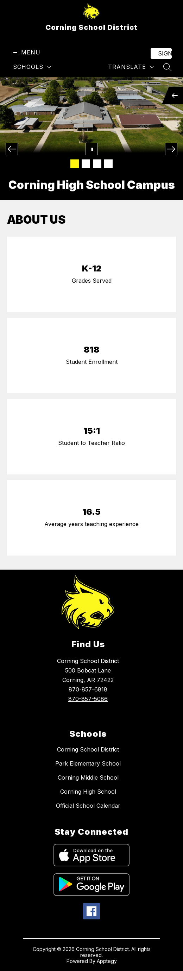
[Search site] (167, 67)
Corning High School (88, 791)
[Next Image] (171, 149)
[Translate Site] (131, 67)
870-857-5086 (88, 698)
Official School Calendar (88, 805)
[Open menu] (25, 52)
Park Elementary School (88, 763)
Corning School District (88, 749)
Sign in (165, 53)
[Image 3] (97, 163)
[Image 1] (74, 163)
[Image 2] (86, 163)
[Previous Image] (12, 149)
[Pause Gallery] (92, 149)
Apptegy (107, 961)
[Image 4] (108, 163)
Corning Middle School (88, 777)
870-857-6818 (88, 689)
